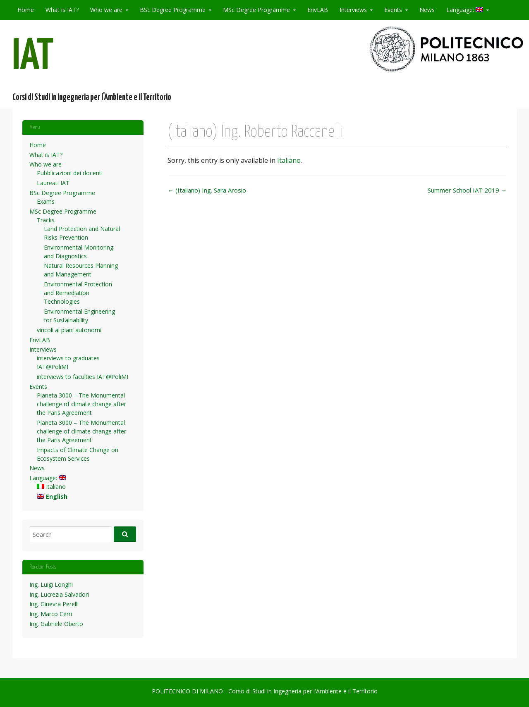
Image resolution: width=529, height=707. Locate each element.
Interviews (353, 10)
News (427, 10)
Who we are (106, 10)
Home (25, 10)
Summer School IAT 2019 (467, 190)
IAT (33, 57)
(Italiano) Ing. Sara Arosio (207, 190)
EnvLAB (317, 10)
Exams (46, 201)
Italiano (289, 160)
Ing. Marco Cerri (50, 614)
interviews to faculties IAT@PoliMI (82, 377)
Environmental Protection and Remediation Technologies (78, 292)
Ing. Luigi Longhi (51, 584)
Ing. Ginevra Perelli (54, 604)
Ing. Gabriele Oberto (56, 624)
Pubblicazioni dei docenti (70, 173)
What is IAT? (62, 10)
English (52, 496)
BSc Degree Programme (173, 10)
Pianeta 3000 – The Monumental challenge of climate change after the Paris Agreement (81, 404)
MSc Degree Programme (256, 10)
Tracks (46, 220)
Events (393, 10)
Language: (464, 10)
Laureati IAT (53, 183)
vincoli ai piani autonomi (69, 330)
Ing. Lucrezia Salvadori (59, 594)
